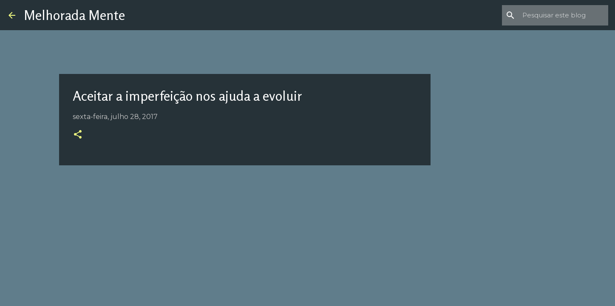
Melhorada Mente (74, 15)
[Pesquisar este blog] (563, 15)
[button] (78, 135)
